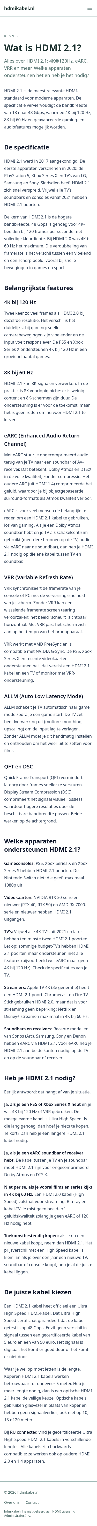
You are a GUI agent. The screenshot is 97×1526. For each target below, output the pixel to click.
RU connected (24, 1432)
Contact (32, 1502)
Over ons (11, 1502)
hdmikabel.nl (19, 8)
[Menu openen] (90, 8)
